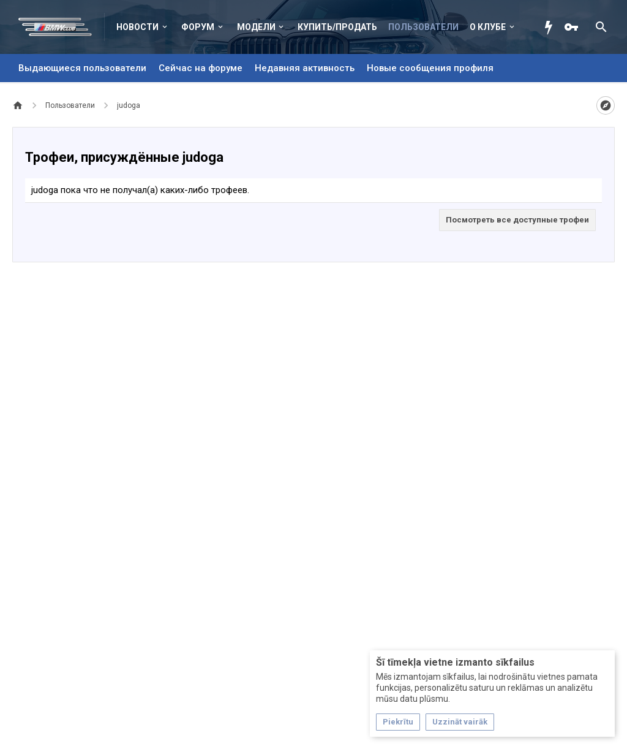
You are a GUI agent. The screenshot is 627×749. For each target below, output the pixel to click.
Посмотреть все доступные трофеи (517, 219)
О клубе (488, 27)
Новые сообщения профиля (430, 68)
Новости (137, 27)
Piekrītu (398, 721)
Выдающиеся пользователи (82, 68)
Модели (256, 27)
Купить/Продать (337, 27)
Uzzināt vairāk (459, 721)
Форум (197, 27)
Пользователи (423, 27)
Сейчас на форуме (200, 68)
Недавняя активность (305, 68)
